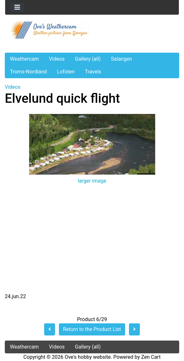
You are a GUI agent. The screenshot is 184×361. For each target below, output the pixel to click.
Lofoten (66, 72)
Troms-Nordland (28, 72)
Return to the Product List (92, 329)
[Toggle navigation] (17, 7)
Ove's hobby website (88, 357)
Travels (93, 72)
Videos (57, 59)
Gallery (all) (88, 59)
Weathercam (24, 59)
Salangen (121, 59)
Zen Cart (151, 357)
